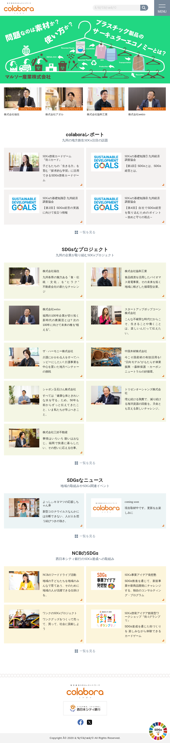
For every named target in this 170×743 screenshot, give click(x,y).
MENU (162, 9)
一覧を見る (87, 232)
